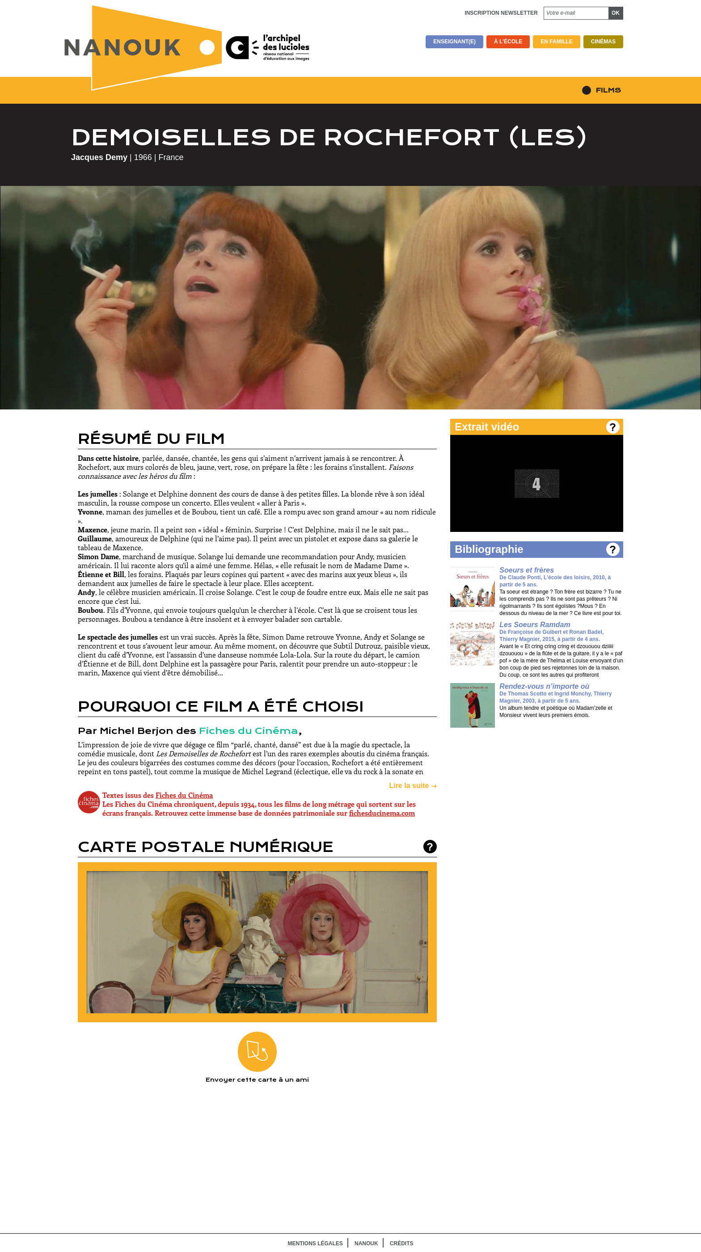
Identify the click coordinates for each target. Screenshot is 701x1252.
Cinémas (603, 41)
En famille (556, 41)
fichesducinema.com (382, 813)
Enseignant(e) (454, 41)
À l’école (508, 41)
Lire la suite (409, 785)
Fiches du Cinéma (248, 730)
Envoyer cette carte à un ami (257, 1058)
